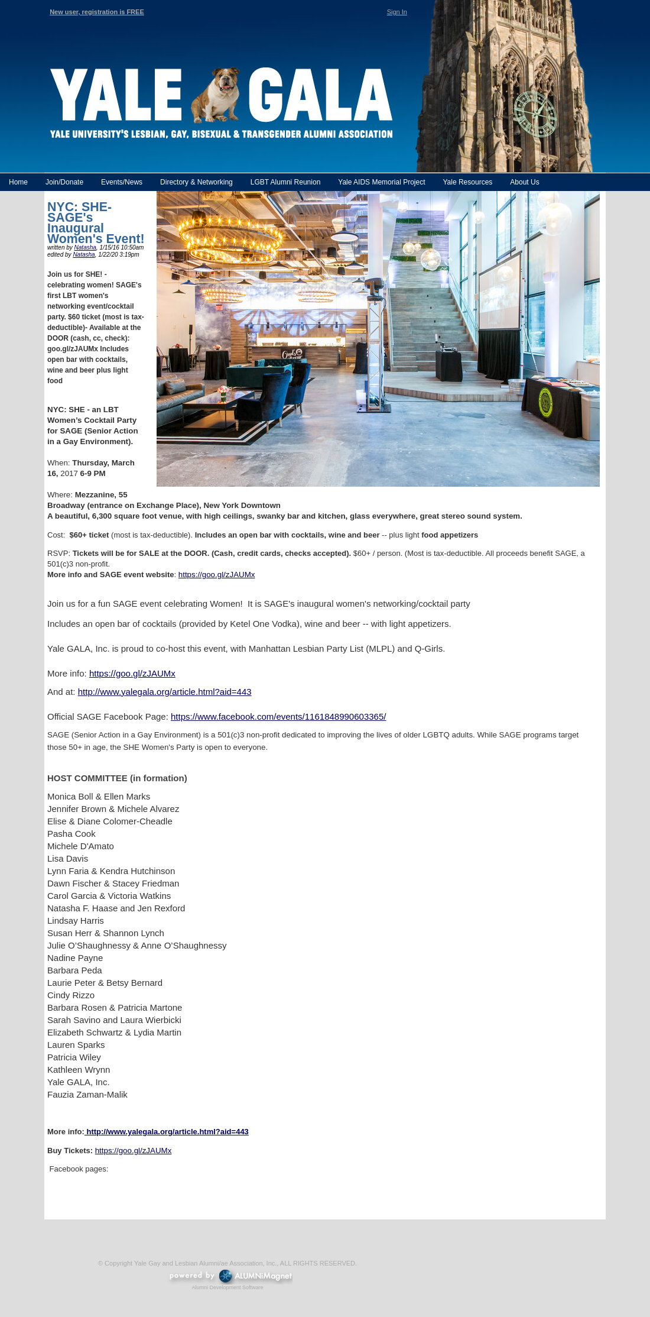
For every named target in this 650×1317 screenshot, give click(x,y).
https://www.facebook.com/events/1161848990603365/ (278, 716)
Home (18, 182)
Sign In (397, 11)
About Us (524, 182)
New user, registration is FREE (97, 11)
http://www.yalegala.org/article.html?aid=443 (165, 692)
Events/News (121, 182)
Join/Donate (64, 182)
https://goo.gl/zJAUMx (216, 574)
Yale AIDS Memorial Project (381, 182)
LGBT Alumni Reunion (286, 182)
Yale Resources (467, 182)
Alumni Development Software (227, 1287)
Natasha (85, 247)
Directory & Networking (196, 182)
